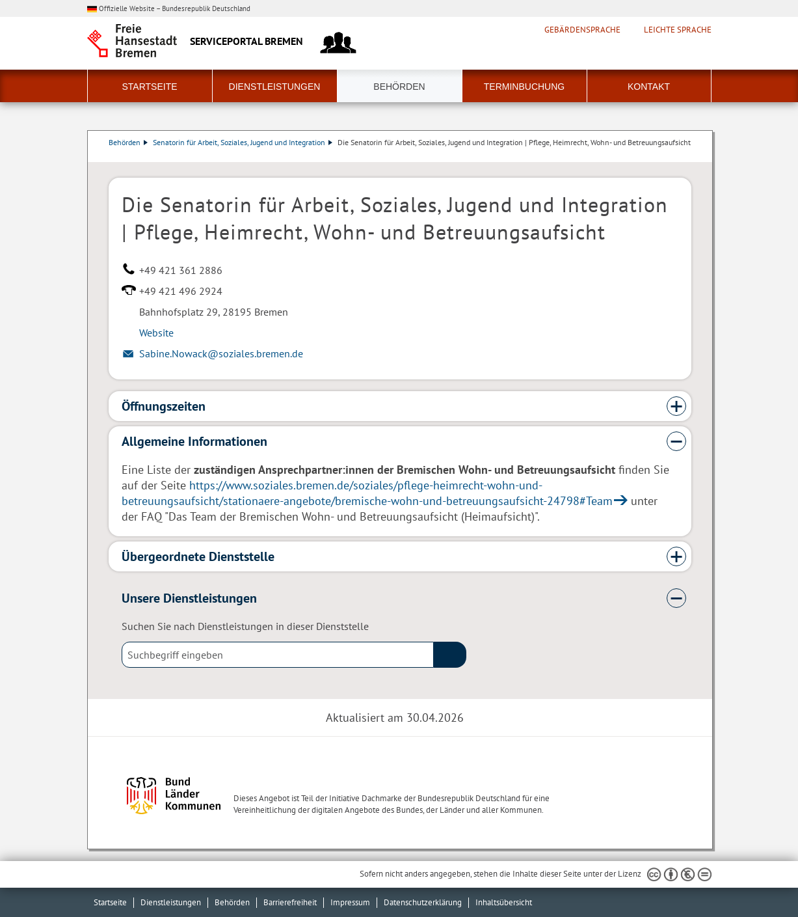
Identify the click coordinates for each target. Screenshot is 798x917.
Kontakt (649, 86)
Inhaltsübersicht (503, 902)
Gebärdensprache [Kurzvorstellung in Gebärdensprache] (582, 30)
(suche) (450, 655)
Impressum (350, 902)
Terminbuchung (524, 86)
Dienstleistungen (275, 86)
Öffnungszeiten (164, 406)
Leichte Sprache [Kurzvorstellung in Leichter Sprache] (678, 30)
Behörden (399, 86)
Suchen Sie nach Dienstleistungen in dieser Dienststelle (245, 626)
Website (156, 332)
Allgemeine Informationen (194, 441)
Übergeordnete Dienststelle (198, 556)
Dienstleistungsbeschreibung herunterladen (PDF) (688, 155)
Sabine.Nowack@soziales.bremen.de (221, 353)
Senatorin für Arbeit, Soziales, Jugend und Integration (242, 142)
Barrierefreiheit (290, 902)
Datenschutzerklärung (423, 902)
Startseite (149, 86)
